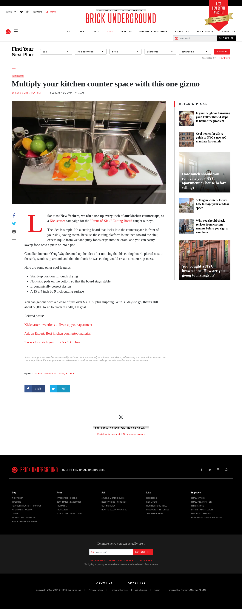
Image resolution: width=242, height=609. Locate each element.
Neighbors (151, 498)
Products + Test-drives (157, 510)
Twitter (21, 11)
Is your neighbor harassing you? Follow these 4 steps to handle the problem (213, 116)
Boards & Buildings (153, 31)
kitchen (38, 373)
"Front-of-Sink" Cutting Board (111, 221)
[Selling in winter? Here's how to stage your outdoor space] (186, 205)
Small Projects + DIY (201, 502)
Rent (83, 31)
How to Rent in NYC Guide (69, 513)
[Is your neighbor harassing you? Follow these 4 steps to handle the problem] (186, 118)
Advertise (182, 31)
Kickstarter (57, 221)
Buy (69, 31)
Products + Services (201, 513)
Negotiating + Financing (24, 517)
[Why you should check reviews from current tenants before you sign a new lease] (186, 226)
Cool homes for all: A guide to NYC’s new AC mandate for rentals (211, 137)
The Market (17, 498)
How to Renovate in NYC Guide (206, 517)
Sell (97, 31)
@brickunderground (108, 434)
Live (148, 492)
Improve (126, 31)
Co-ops (15, 513)
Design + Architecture (202, 510)
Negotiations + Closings (114, 502)
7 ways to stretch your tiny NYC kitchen (52, 342)
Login (157, 589)
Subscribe (142, 552)
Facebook (15, 11)
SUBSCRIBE (226, 38)
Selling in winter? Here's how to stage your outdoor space (212, 203)
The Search (62, 510)
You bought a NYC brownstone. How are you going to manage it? (203, 270)
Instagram (28, 11)
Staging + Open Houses (113, 498)
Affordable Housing (22, 510)
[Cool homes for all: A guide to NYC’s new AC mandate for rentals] (186, 139)
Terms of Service (119, 589)
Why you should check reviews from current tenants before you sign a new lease (212, 226)
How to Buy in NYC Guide (24, 521)
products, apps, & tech (59, 373)
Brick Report (206, 31)
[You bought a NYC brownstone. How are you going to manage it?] (204, 260)
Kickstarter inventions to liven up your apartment (58, 325)
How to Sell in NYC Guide (114, 510)
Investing (16, 502)
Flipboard (37, 11)
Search (222, 51)
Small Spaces (198, 498)
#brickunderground (133, 434)
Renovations (197, 506)
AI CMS (202, 589)
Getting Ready (108, 506)
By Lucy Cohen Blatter (26, 93)
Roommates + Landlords (69, 502)
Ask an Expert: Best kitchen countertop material (57, 333)
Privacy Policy (96, 589)
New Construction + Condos (26, 506)
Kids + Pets (151, 502)
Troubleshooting (155, 513)
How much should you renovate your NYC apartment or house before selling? (204, 181)
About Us (228, 31)
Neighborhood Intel (156, 506)
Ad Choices (141, 589)
